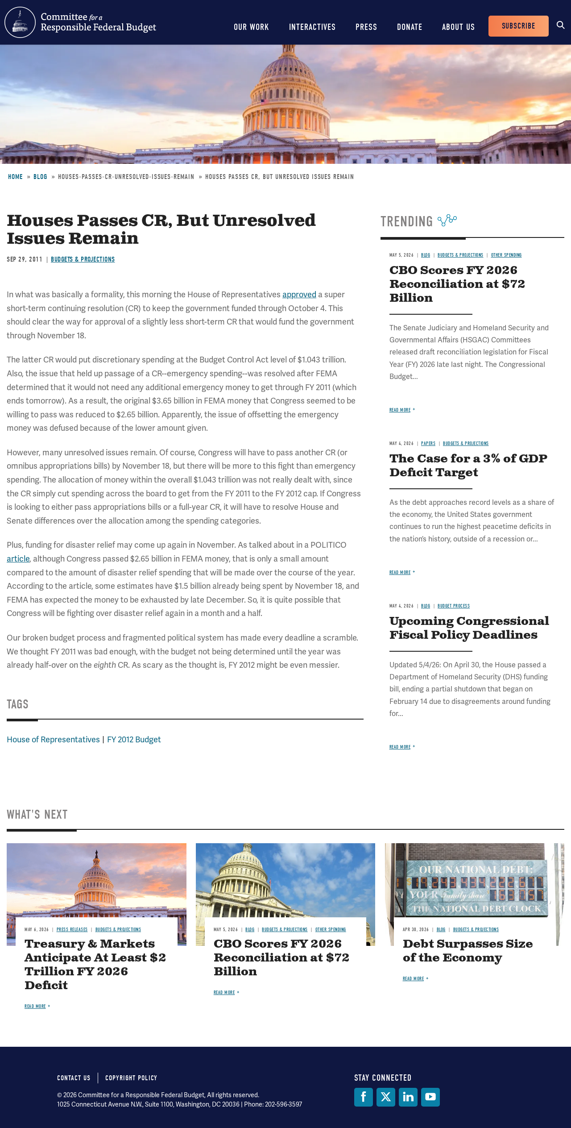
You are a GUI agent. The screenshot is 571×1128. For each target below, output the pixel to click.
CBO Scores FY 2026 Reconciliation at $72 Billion (457, 284)
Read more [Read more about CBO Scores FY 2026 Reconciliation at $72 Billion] (400, 410)
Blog (40, 177)
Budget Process (454, 606)
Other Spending (506, 255)
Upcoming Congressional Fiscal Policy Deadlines (469, 628)
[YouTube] (430, 1097)
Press (366, 27)
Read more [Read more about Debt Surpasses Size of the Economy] (413, 979)
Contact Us (74, 1078)
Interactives (312, 27)
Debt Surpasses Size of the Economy (468, 951)
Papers (428, 443)
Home (15, 177)
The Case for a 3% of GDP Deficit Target (468, 466)
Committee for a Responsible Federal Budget (80, 22)
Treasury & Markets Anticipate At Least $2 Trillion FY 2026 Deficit (95, 965)
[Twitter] (386, 1097)
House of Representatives (53, 739)
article (18, 559)
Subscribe (518, 26)
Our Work (251, 27)
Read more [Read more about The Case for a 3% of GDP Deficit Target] (400, 572)
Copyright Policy (131, 1078)
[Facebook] (363, 1097)
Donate (409, 27)
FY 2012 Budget (134, 739)
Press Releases (72, 929)
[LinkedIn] (408, 1097)
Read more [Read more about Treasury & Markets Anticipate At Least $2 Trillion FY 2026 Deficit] (35, 1006)
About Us (458, 27)
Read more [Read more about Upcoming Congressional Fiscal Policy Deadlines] (400, 747)
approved (299, 294)
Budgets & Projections (83, 259)
